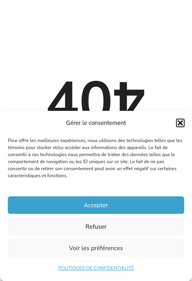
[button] (180, 123)
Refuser (96, 227)
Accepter (96, 205)
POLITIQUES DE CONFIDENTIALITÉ (96, 268)
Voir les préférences (96, 248)
